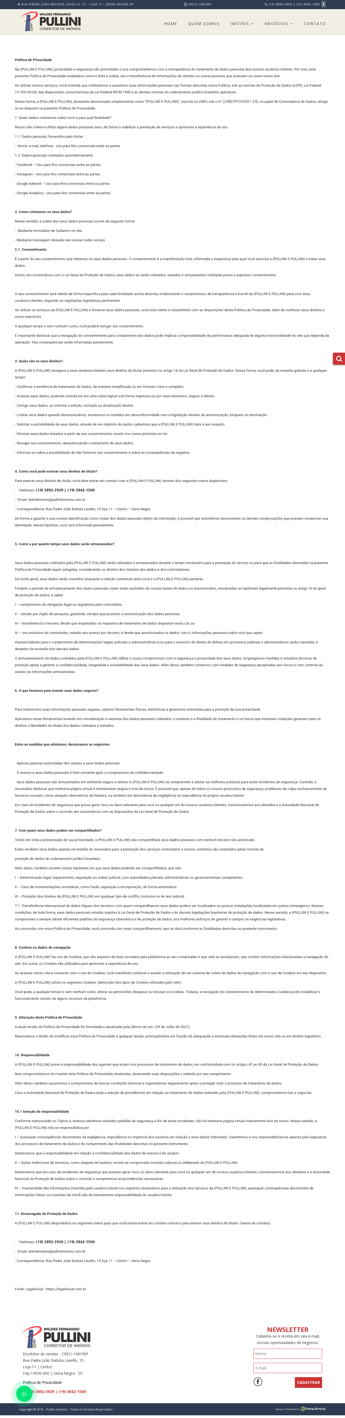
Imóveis (242, 23)
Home (170, 23)
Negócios (279, 23)
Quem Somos (204, 23)
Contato (315, 23)
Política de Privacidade (42, 1382)
